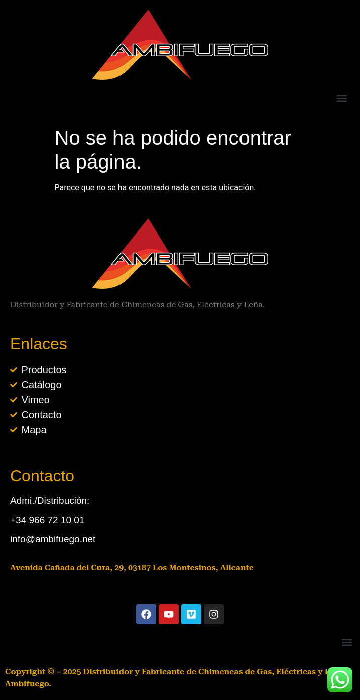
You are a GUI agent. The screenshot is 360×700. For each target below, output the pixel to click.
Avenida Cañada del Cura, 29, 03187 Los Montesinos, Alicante (132, 567)
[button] (341, 98)
